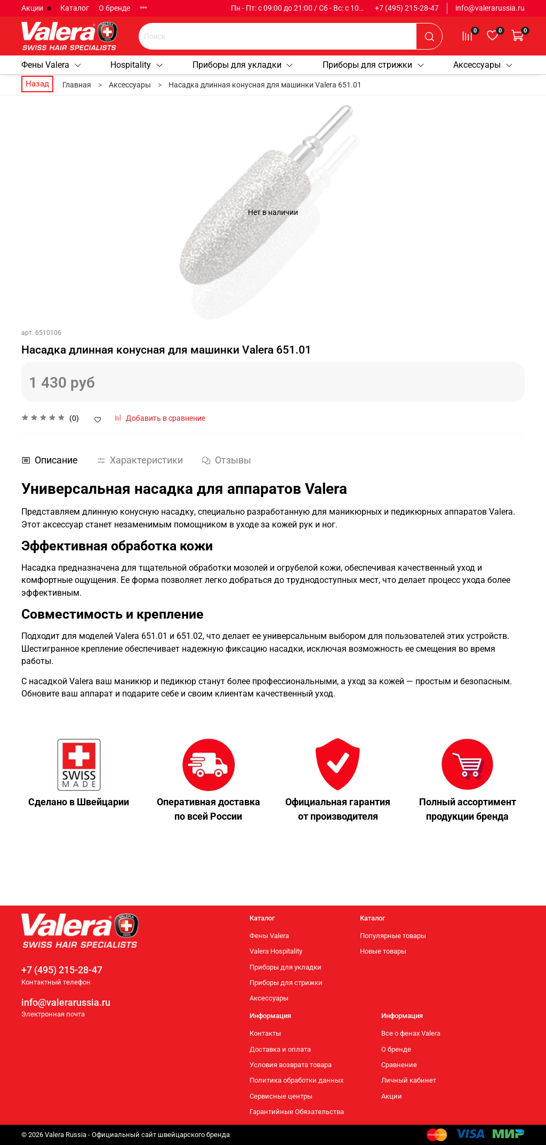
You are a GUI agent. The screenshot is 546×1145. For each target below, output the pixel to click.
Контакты (265, 1034)
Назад (37, 84)
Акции (33, 8)
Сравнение (399, 1065)
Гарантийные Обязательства (297, 1112)
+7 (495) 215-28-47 (407, 8)
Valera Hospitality (276, 952)
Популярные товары (393, 936)
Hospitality (137, 65)
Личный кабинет (408, 1081)
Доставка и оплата (280, 1049)
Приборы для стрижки (374, 65)
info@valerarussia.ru (490, 8)
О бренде (114, 8)
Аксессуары (483, 65)
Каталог (74, 8)
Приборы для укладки (243, 65)
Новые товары (383, 952)
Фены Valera (51, 65)
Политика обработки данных (296, 1081)
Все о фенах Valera (410, 1034)
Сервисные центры (281, 1096)
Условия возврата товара (291, 1065)
